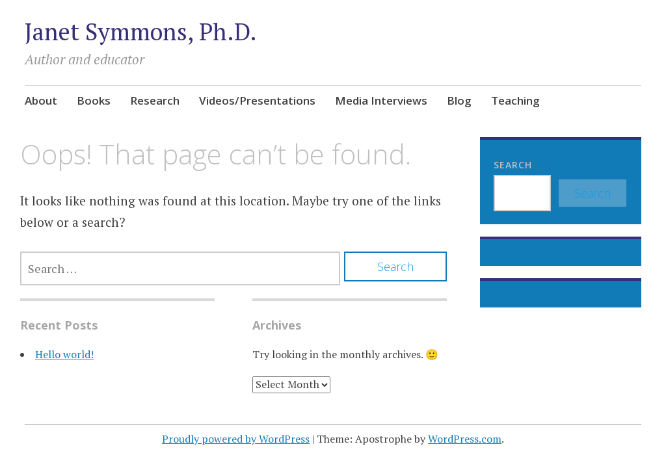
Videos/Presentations (257, 100)
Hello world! (64, 354)
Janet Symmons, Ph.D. (141, 31)
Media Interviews (381, 100)
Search (513, 165)
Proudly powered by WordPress (236, 439)
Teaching (515, 100)
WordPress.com (464, 439)
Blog (459, 100)
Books (94, 100)
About (41, 100)
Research (155, 100)
